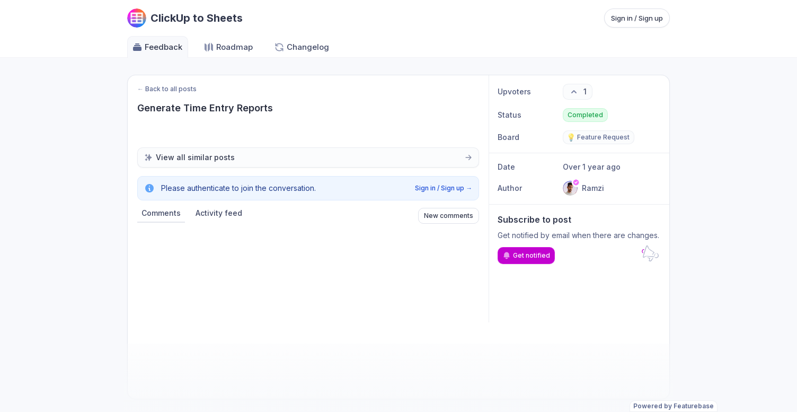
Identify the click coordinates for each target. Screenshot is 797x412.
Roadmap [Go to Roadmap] (228, 47)
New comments (448, 216)
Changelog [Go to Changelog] (301, 47)
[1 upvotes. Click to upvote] (577, 92)
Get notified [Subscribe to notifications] (526, 255)
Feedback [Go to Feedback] (157, 47)
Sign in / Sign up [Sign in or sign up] (637, 18)
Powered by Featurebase (673, 406)
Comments (161, 212)
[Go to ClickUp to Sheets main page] (185, 18)
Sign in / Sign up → (443, 188)
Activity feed (219, 212)
